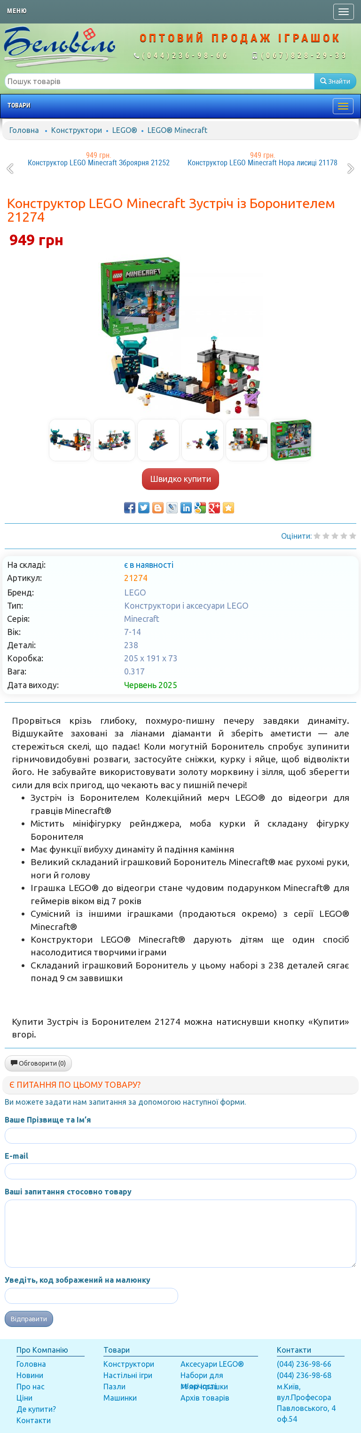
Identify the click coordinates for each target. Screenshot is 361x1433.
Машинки (120, 1398)
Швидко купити (180, 478)
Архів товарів (204, 1398)
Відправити (29, 1319)
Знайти (335, 81)
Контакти (33, 1420)
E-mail (16, 1156)
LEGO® (124, 130)
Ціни (24, 1398)
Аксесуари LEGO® (212, 1364)
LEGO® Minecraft (177, 130)
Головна (24, 130)
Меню (17, 11)
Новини (29, 1375)
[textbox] (159, 81)
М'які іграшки (204, 1386)
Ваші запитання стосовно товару (68, 1191)
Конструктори (76, 130)
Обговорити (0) (38, 1063)
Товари (19, 105)
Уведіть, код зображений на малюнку (77, 1280)
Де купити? (36, 1409)
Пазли (114, 1386)
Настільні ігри (127, 1375)
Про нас (30, 1386)
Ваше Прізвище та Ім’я (48, 1119)
